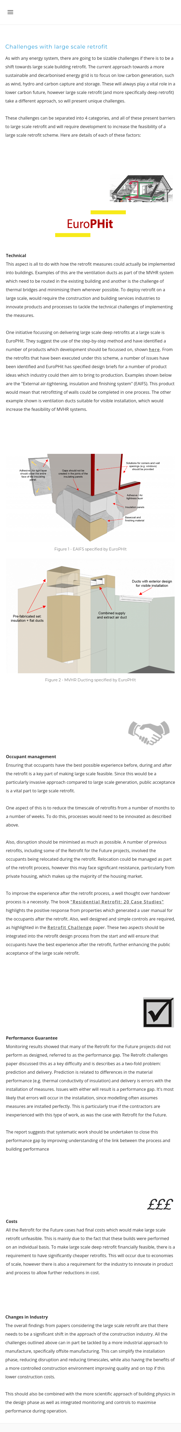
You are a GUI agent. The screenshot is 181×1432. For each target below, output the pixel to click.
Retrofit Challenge (69, 927)
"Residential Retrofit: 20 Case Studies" (117, 902)
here (154, 349)
